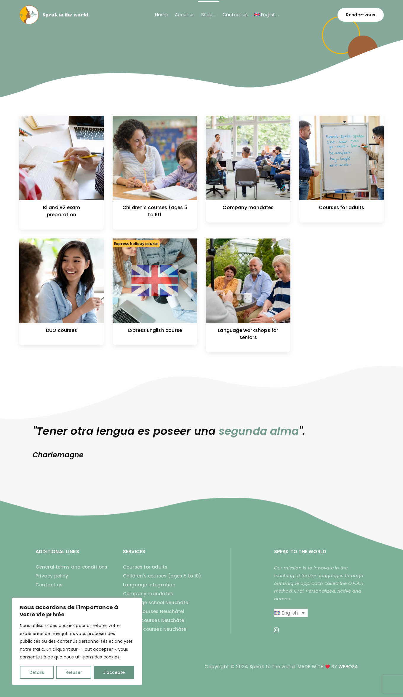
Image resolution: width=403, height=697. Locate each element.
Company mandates (248, 207)
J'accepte (114, 672)
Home (161, 15)
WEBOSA (348, 666)
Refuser (73, 672)
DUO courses (61, 330)
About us (185, 15)
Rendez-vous (360, 15)
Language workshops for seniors (248, 334)
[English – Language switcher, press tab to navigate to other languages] (291, 613)
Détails (36, 672)
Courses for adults (341, 207)
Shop (208, 15)
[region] (77, 641)
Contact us (235, 15)
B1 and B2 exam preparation (61, 211)
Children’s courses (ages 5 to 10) (154, 211)
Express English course (155, 330)
